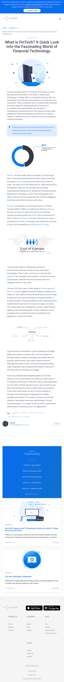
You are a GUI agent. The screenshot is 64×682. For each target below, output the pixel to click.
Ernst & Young (42, 224)
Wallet (10, 624)
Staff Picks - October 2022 (32, 482)
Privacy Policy (32, 675)
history (19, 181)
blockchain (26, 416)
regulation (11, 276)
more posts (16, 425)
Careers (29, 630)
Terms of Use (32, 671)
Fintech (24, 413)
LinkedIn (29, 656)
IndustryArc (24, 218)
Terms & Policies (51, 633)
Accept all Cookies (32, 10)
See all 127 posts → (32, 494)
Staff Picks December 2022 (32, 470)
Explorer (11, 630)
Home (4, 28)
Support (47, 627)
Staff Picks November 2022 (32, 476)
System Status (50, 630)
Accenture (49, 209)
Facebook (30, 653)
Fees (47, 624)
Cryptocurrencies (14, 416)
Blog (28, 627)
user (47, 218)
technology (39, 413)
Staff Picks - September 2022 (32, 488)
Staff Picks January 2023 (32, 465)
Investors (11, 206)
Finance (31, 413)
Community (13, 28)
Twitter (29, 650)
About (29, 624)
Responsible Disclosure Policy (32, 679)
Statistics (11, 175)
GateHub (12, 423)
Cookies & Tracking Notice (33, 4)
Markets (11, 627)
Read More (57, 423)
